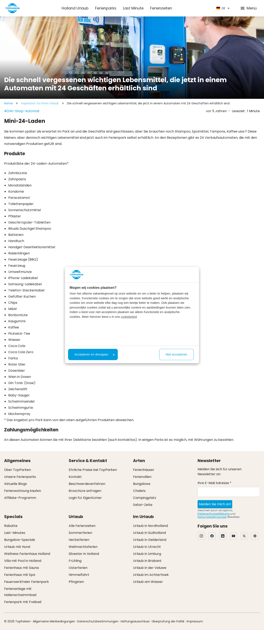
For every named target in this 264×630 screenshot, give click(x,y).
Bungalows (141, 483)
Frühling (75, 560)
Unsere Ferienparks (20, 476)
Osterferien (78, 567)
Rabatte (11, 525)
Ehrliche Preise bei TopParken (93, 469)
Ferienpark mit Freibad (22, 602)
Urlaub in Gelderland (149, 539)
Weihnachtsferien (83, 546)
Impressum (195, 621)
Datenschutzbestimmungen (97, 621)
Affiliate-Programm (20, 497)
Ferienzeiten (161, 8)
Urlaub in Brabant (147, 560)
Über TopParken (17, 469)
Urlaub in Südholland (149, 532)
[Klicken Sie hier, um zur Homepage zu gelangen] (12, 8)
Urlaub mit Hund (17, 546)
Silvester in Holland (84, 553)
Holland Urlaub (75, 8)
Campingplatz (144, 497)
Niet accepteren (176, 354)
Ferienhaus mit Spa (19, 574)
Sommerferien (80, 532)
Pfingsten (76, 581)
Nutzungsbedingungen (212, 517)
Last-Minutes (14, 532)
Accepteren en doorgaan (94, 354)
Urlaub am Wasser (148, 581)
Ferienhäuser (143, 469)
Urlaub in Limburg (147, 553)
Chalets (139, 490)
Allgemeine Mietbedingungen (54, 621)
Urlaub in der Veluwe (149, 567)
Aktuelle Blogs (15, 483)
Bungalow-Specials (19, 539)
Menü (248, 8)
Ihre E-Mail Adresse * (214, 483)
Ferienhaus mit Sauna (21, 567)
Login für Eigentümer (85, 497)
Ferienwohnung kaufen (22, 490)
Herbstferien (79, 539)
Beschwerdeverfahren (87, 483)
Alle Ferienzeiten (82, 525)
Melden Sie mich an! (215, 504)
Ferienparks (105, 8)
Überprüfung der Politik (168, 621)
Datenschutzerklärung (214, 514)
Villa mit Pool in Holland (22, 560)
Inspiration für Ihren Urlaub (40, 103)
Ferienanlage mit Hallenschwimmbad (20, 591)
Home (8, 103)
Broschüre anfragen (85, 490)
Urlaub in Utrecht (147, 546)
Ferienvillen (142, 476)
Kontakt (75, 476)
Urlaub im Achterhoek (151, 574)
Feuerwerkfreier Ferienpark (26, 581)
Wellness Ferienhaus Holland (27, 553)
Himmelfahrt (79, 574)
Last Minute (133, 8)
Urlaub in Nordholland (150, 525)
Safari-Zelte (142, 504)
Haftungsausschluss (135, 621)
